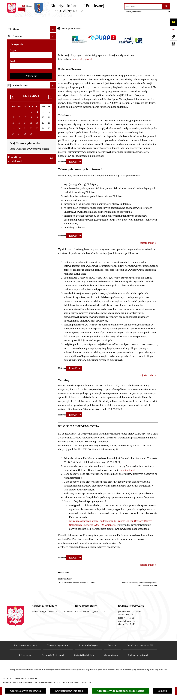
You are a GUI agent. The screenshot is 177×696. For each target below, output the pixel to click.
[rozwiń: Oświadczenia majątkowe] (53, 219)
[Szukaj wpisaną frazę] (166, 6)
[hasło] (31, 333)
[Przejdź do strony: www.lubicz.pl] (173, 36)
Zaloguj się (31, 342)
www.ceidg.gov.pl (82, 50)
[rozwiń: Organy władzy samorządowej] (53, 43)
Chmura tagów (111, 647)
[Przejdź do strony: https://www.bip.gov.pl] (173, 29)
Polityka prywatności (138, 647)
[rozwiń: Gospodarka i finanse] (53, 133)
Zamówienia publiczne (57, 637)
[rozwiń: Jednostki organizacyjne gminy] (53, 188)
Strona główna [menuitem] (16, 289)
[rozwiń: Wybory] (53, 59)
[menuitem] (31, 35)
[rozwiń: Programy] (53, 246)
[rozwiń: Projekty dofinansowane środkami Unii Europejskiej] (53, 164)
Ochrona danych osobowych (25, 690)
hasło (13, 327)
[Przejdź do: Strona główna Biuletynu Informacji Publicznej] (58, 20)
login (13, 316)
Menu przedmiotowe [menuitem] (19, 27)
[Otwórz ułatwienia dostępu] (173, 22)
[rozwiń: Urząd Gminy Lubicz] (53, 74)
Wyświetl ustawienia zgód (69, 690)
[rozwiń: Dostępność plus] (53, 262)
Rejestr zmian (25, 647)
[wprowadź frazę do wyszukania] (143, 6)
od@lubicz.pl (128, 461)
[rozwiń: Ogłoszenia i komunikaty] (53, 203)
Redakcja (112, 637)
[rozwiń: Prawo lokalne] (53, 67)
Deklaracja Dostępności (53, 647)
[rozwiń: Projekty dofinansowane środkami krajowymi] (53, 176)
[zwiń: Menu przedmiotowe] (53, 27)
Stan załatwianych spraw (25, 637)
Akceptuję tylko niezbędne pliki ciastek (120, 690)
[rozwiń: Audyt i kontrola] (53, 211)
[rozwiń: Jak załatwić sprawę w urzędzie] (53, 82)
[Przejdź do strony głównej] (55, 8)
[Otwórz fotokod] (173, 44)
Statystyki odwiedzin (84, 647)
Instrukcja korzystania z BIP (140, 637)
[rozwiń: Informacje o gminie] (53, 35)
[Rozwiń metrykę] (74, 153)
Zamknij (162, 690)
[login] (31, 322)
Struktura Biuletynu (88, 637)
